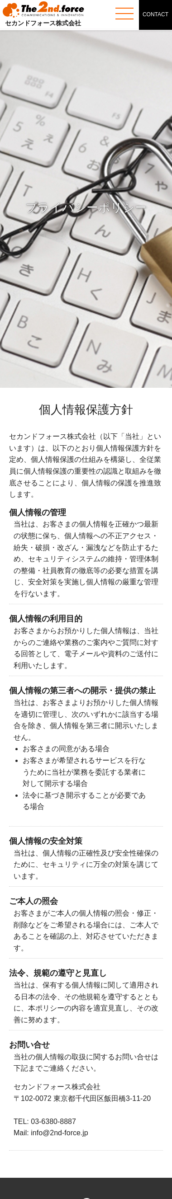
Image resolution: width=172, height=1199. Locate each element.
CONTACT (155, 14)
